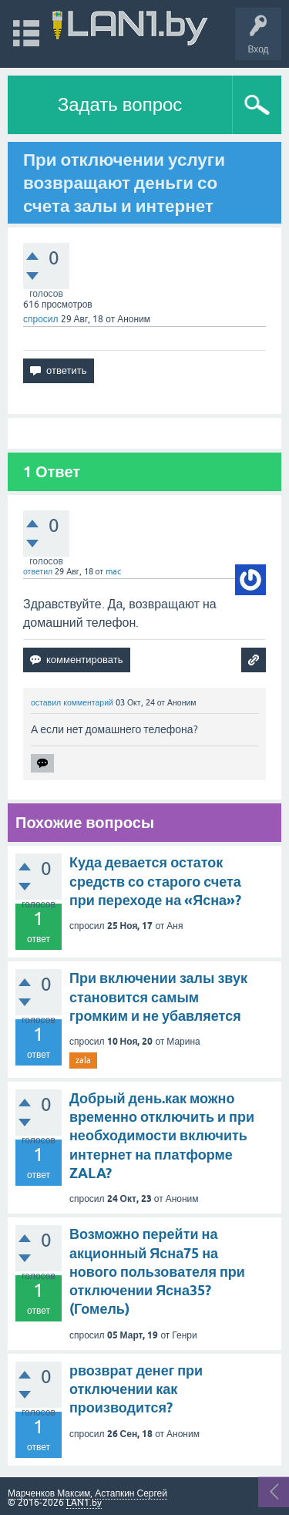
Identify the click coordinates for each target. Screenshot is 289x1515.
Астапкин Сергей (131, 1493)
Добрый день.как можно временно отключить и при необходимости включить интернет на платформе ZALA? (161, 1135)
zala (83, 1060)
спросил (41, 319)
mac (113, 571)
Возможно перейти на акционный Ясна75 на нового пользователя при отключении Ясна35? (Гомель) (157, 1271)
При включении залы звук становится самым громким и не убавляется (158, 997)
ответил (37, 571)
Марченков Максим (49, 1493)
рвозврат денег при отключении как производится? (136, 1389)
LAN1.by (84, 1502)
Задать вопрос (120, 104)
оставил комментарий (72, 702)
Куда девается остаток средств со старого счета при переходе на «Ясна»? (155, 881)
